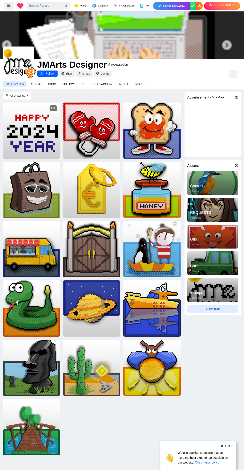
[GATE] (91, 248)
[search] (66, 5)
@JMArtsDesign (118, 64)
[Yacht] (152, 308)
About (123, 84)
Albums (36, 84)
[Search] (48, 6)
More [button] (139, 84)
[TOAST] (152, 130)
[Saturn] (91, 308)
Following (102, 84)
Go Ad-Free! (218, 97)
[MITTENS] (91, 130)
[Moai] (31, 367)
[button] (199, 6)
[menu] (9, 6)
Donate (102, 73)
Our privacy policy (207, 455)
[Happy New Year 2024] (31, 130)
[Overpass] (31, 426)
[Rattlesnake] (31, 308)
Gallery (15, 84)
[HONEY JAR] (152, 189)
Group (84, 73)
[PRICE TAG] (91, 189)
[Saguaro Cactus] (91, 367)
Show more (213, 308)
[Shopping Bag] (31, 189)
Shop (67, 73)
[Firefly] (152, 367)
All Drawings (16, 95)
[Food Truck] (31, 248)
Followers (74, 84)
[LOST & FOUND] (152, 248)
